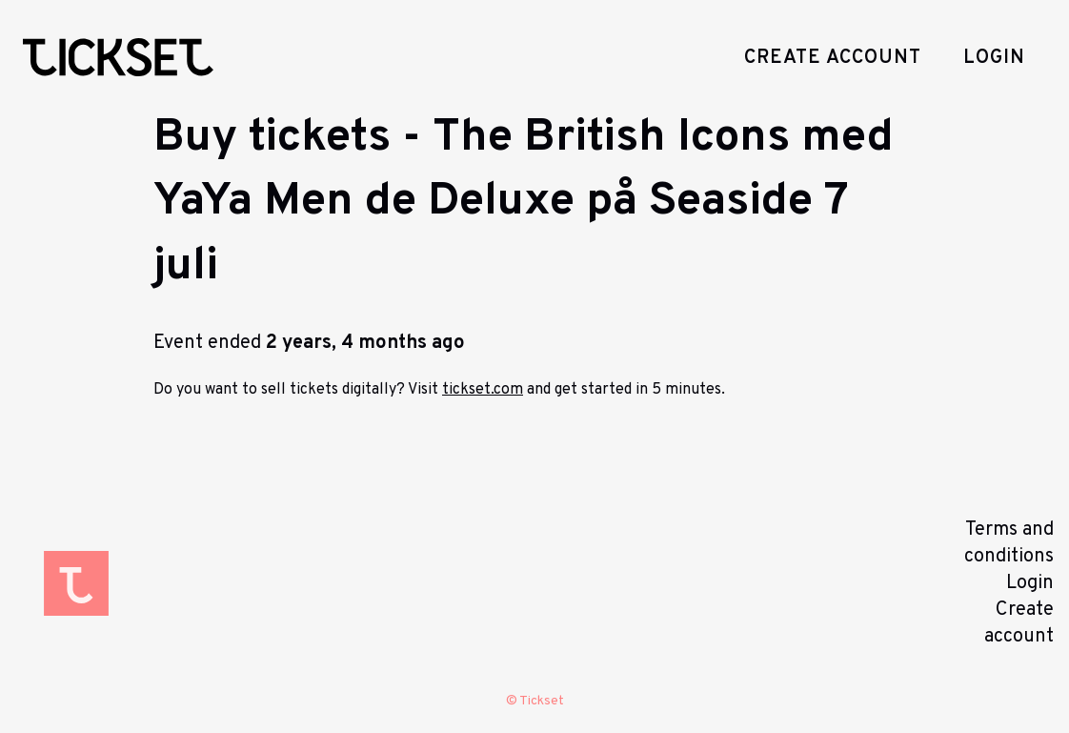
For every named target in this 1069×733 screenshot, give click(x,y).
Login (994, 58)
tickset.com (482, 389)
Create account (832, 58)
